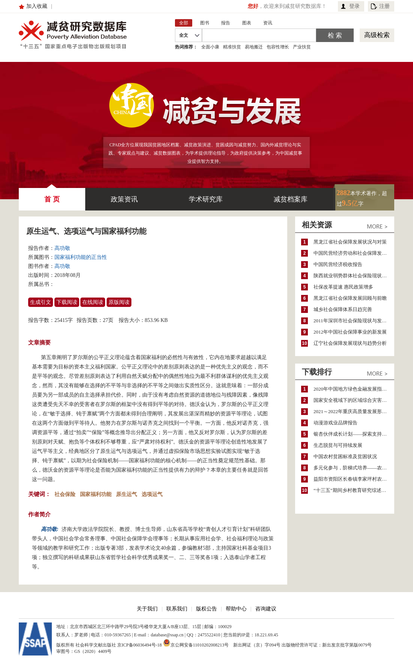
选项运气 (152, 494)
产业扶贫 (302, 47)
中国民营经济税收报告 (338, 264)
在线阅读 (92, 302)
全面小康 (210, 47)
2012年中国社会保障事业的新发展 (350, 332)
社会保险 (64, 494)
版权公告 (206, 609)
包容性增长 (278, 47)
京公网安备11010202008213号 (196, 642)
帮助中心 (236, 609)
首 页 (52, 195)
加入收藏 (36, 6)
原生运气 (126, 494)
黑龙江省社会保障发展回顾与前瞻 (350, 298)
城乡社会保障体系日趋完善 (343, 309)
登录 (354, 6)
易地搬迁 (254, 47)
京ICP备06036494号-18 (139, 645)
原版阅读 (119, 302)
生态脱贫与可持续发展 (338, 445)
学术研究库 (206, 199)
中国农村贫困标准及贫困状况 (345, 456)
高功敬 (62, 248)
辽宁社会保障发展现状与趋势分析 (350, 343)
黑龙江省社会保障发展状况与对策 (350, 242)
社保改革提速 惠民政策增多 (343, 287)
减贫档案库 (290, 199)
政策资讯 (124, 199)
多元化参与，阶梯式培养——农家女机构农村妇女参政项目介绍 (354, 468)
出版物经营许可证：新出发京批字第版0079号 (327, 645)
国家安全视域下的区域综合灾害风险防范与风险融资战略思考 (354, 400)
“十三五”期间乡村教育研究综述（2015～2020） (354, 490)
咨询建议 (265, 609)
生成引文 (40, 302)
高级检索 (377, 35)
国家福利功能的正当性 (80, 257)
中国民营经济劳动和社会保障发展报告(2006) (354, 253)
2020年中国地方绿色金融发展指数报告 (354, 389)
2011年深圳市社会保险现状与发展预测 (354, 320)
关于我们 (147, 609)
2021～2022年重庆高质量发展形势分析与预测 (354, 411)
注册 (384, 6)
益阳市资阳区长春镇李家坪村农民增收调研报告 (354, 479)
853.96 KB (156, 320)
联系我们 (176, 609)
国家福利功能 (96, 494)
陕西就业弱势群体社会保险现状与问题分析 (354, 275)
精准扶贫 (232, 47)
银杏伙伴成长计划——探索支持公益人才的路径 (354, 434)
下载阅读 (66, 302)
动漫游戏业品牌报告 (335, 422)
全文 (183, 35)
